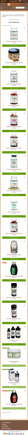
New (10, 0)
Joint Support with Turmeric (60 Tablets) (14, 41)
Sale (14, 0)
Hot (12, 0)
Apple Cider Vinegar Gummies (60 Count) (14, 233)
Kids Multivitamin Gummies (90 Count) (14, 126)
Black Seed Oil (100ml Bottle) (14, 382)
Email (26, 1)
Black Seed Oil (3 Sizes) (14, 340)
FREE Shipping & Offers (14, 1)
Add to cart (14, 46)
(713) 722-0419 (23, 0)
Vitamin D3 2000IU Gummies (14, 105)
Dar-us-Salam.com (11, 431)
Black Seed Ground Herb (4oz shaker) (13, 297)
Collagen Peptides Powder (14, 361)
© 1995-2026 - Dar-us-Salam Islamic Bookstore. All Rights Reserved (14, 430)
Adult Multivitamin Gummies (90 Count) (14, 148)
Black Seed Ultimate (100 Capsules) (14, 254)
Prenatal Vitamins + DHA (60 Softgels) (14, 169)
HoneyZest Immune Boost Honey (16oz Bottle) (14, 276)
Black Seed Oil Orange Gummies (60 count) (14, 62)
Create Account (4, 1)
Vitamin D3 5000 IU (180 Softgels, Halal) (14, 190)
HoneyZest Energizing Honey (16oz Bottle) (14, 404)
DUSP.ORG (18, 431)
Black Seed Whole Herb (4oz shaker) (14, 318)
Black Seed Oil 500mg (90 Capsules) (14, 84)
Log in (2, 0)
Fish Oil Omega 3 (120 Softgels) (14, 212)
